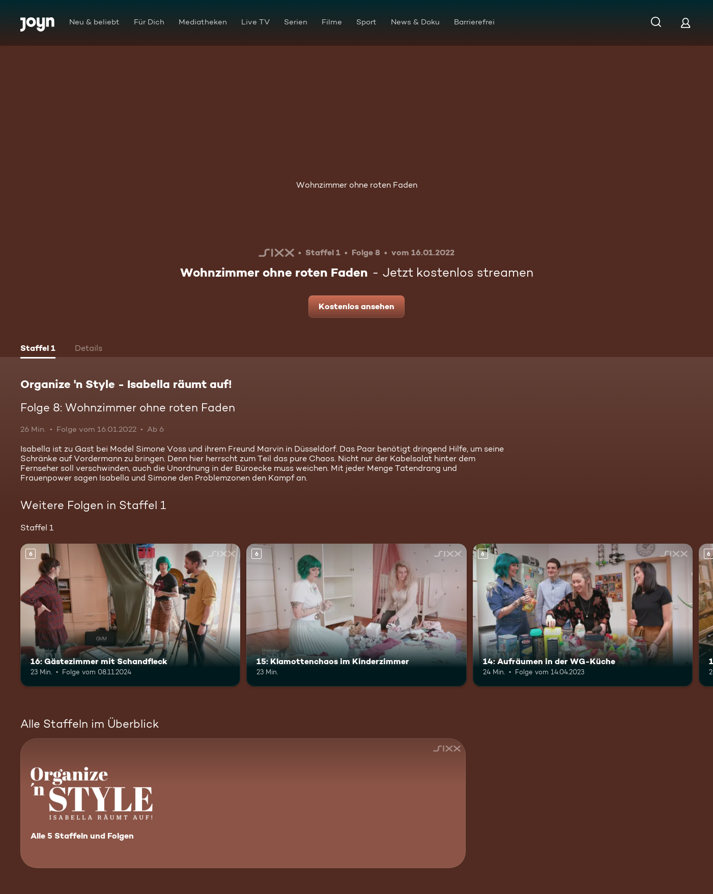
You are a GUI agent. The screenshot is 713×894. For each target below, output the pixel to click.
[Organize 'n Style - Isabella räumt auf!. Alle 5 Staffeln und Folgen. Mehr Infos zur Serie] (243, 803)
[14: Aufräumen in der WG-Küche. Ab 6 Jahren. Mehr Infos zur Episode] (583, 615)
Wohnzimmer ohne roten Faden (356, 185)
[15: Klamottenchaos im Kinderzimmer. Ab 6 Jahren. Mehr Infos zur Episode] (356, 615)
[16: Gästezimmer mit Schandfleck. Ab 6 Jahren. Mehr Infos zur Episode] (130, 615)
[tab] (38, 349)
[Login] (685, 23)
